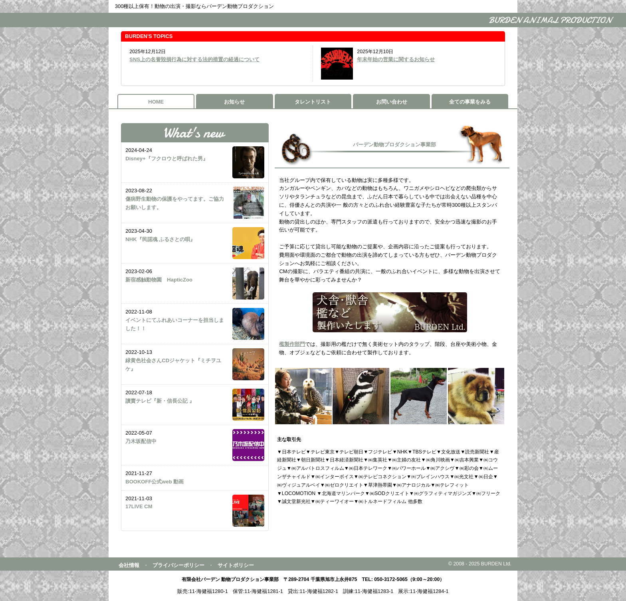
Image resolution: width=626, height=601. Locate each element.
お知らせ (234, 102)
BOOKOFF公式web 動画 (154, 482)
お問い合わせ (391, 102)
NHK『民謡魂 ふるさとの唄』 (160, 239)
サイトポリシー (236, 565)
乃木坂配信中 (143, 441)
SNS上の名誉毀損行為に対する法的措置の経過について (194, 59)
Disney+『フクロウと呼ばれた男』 (166, 159)
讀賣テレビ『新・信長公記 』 (159, 401)
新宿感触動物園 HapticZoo (158, 280)
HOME (156, 102)
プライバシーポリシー (178, 565)
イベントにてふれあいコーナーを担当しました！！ (174, 324)
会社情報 (129, 565)
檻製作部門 (292, 344)
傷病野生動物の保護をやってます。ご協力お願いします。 (174, 203)
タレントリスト (313, 102)
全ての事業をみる (470, 102)
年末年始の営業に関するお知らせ (396, 59)
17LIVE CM (138, 506)
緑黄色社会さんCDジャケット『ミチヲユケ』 (173, 364)
